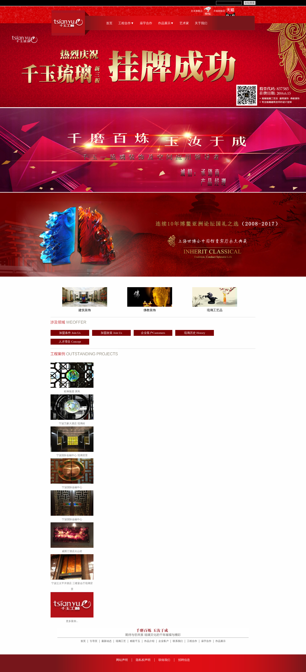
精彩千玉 (135, 641)
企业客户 (163, 641)
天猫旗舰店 (219, 11)
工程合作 (192, 641)
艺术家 (184, 23)
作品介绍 (149, 641)
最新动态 (106, 641)
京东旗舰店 (197, 11)
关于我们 (201, 23)
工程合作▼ (126, 23)
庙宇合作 (146, 23)
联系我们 (178, 641)
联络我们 (164, 659)
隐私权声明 (143, 659)
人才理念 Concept (70, 341)
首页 (109, 23)
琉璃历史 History (194, 332)
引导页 (93, 641)
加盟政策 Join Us (111, 332)
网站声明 (122, 659)
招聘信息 (184, 659)
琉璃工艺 (121, 641)
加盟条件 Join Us (69, 332)
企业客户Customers (153, 332)
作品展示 (220, 641)
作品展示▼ (166, 23)
